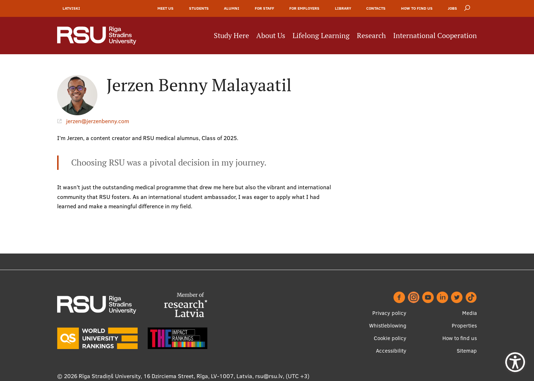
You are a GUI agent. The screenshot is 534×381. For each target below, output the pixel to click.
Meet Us (165, 8)
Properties (464, 325)
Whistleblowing (387, 325)
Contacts (376, 8)
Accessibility (391, 350)
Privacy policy (389, 313)
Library (343, 8)
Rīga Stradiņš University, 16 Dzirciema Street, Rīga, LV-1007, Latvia (165, 376)
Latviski (71, 8)
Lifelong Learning (321, 35)
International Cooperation (435, 35)
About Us (270, 35)
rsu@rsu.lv (269, 376)
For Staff (264, 8)
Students (199, 8)
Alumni (231, 8)
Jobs (452, 8)
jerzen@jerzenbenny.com (97, 121)
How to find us (417, 8)
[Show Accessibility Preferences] (515, 362)
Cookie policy (390, 338)
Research (371, 35)
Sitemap (467, 350)
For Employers (304, 8)
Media (469, 313)
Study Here (231, 35)
